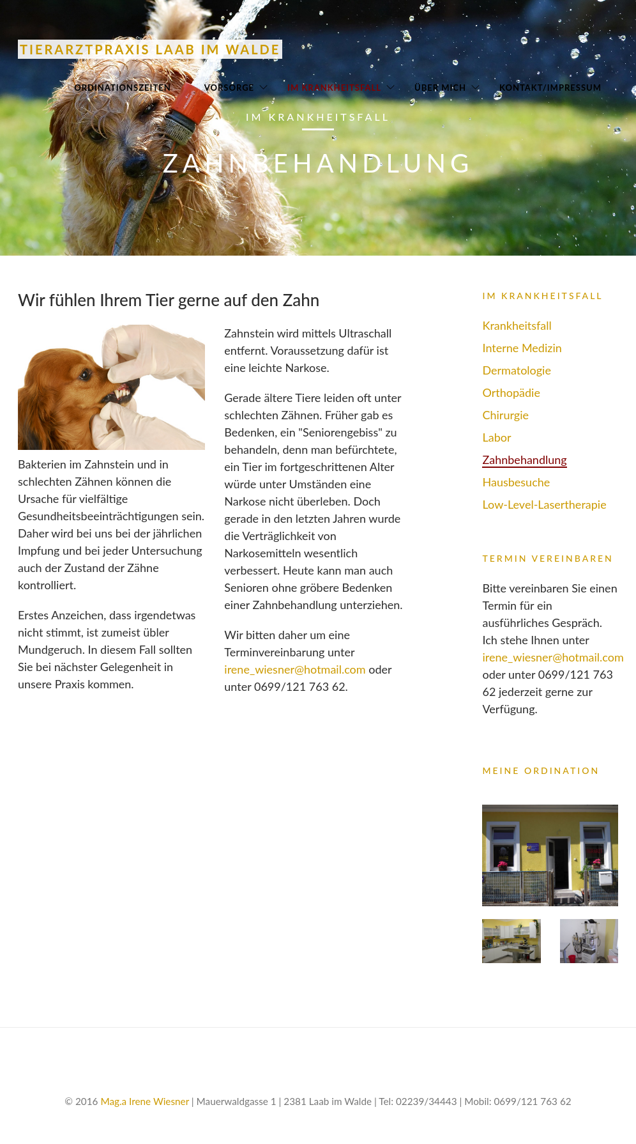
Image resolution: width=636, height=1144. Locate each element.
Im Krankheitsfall (334, 87)
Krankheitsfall (516, 325)
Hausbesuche (516, 482)
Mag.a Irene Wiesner (144, 1101)
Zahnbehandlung (524, 459)
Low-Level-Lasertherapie (544, 504)
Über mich (440, 87)
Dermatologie (516, 370)
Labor (496, 437)
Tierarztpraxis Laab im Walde (150, 49)
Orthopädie (511, 392)
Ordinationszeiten (122, 87)
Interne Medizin (521, 348)
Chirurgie (505, 415)
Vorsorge (229, 87)
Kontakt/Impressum (550, 87)
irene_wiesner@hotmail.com (294, 669)
